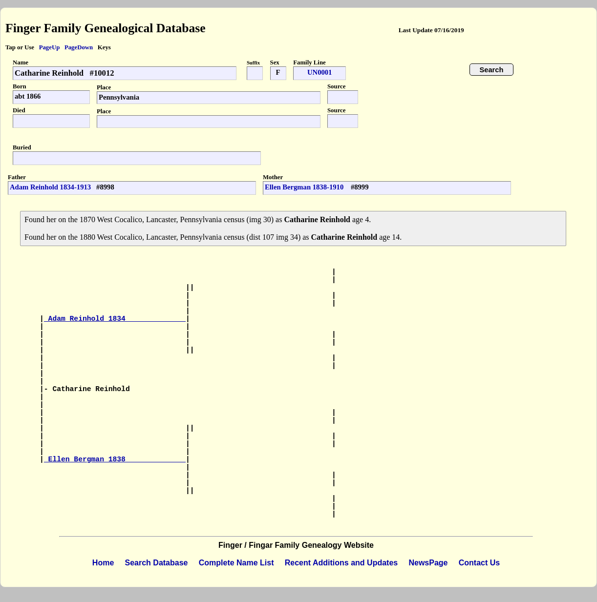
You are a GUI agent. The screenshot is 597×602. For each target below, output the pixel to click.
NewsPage (428, 563)
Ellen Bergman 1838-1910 (305, 187)
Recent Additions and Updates (341, 563)
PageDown (78, 47)
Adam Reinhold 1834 (115, 319)
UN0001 (319, 72)
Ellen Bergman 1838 (115, 459)
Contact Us (479, 563)
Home (103, 563)
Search (492, 70)
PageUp (49, 47)
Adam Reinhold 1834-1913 (50, 187)
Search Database (156, 563)
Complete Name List (236, 563)
